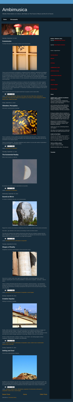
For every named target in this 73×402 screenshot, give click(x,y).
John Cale (28, 96)
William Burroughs (13, 99)
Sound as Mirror (8, 196)
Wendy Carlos (5, 99)
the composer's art (23, 97)
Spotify (52, 40)
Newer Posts (6, 394)
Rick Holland (16, 97)
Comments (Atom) (12, 397)
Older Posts (43, 394)
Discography (14, 19)
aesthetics (8, 389)
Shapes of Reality (8, 247)
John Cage (23, 96)
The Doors (30, 97)
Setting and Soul (8, 350)
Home (25, 394)
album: (59, 147)
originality (8, 342)
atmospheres (20, 389)
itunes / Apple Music (55, 50)
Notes (5, 19)
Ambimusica (14, 9)
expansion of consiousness (30, 389)
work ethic (11, 344)
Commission (6, 41)
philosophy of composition (11, 148)
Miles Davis (33, 96)
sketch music (34, 342)
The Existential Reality (10, 154)
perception (12, 342)
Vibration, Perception (10, 105)
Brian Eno (8, 96)
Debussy (18, 96)
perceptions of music (10, 240)
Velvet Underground (37, 97)
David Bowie (13, 96)
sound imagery (30, 292)
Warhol (44, 97)
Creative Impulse (8, 299)
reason (29, 342)
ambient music (14, 389)
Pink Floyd (10, 97)
